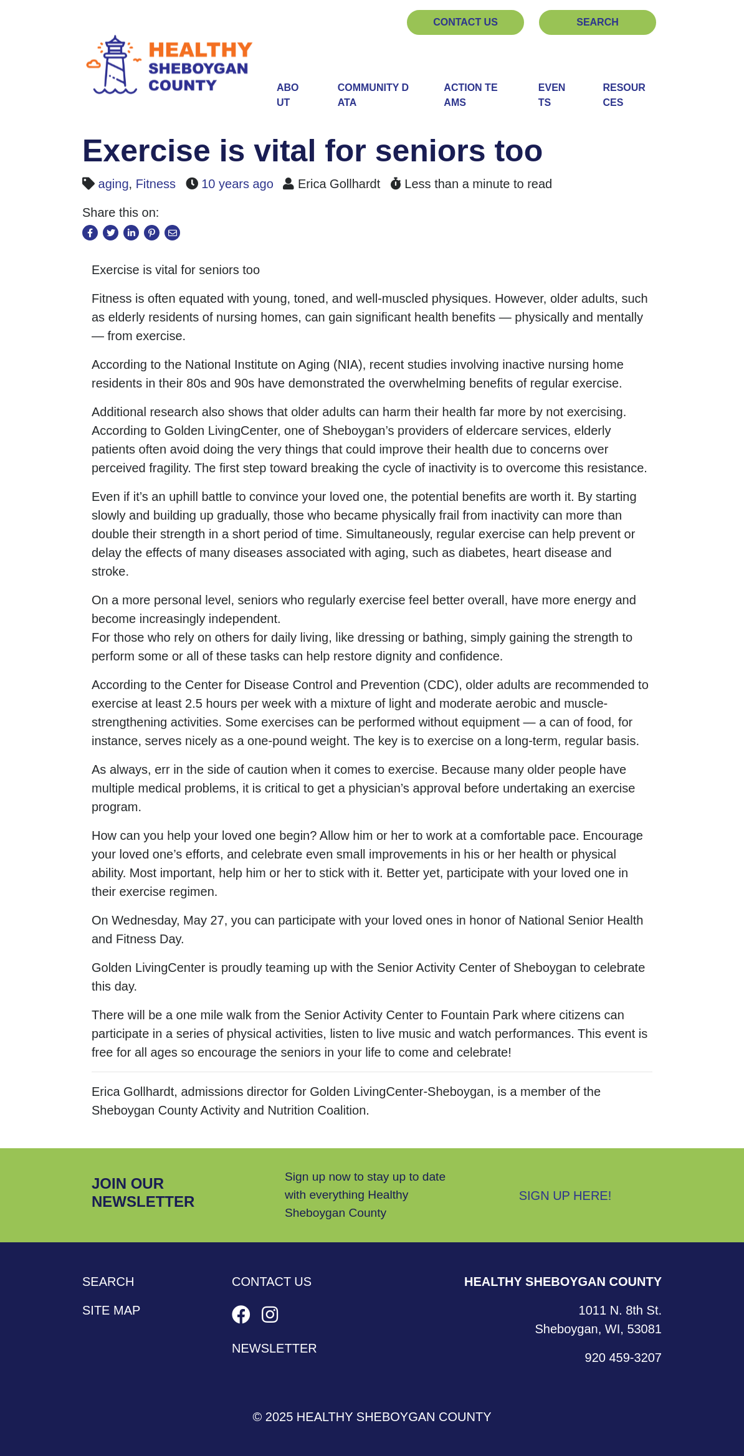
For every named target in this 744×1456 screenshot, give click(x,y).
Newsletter (274, 1348)
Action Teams (470, 95)
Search (597, 22)
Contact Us (465, 22)
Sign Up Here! (565, 1195)
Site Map (111, 1310)
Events (552, 95)
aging (113, 184)
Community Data (373, 95)
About (288, 95)
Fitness (156, 184)
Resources (624, 95)
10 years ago (237, 184)
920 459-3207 (623, 1357)
